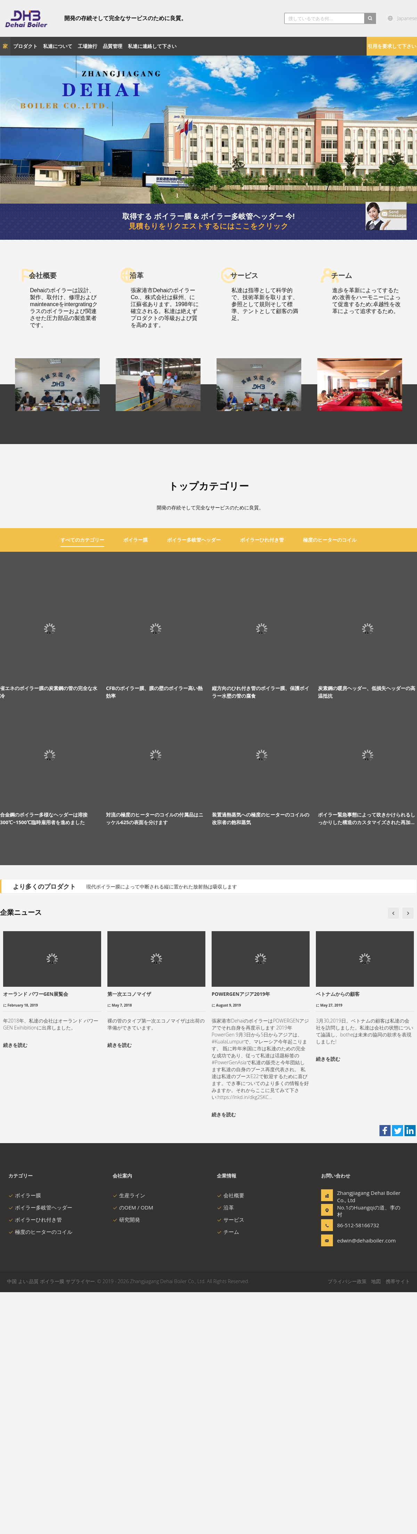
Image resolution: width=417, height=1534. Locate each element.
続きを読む (15, 1286)
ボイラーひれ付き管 (35, 1461)
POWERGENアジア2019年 (241, 1235)
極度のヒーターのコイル (40, 1473)
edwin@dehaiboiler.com (359, 1482)
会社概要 (230, 1437)
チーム (228, 1473)
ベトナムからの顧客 (338, 1235)
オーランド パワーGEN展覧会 (35, 1235)
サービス (230, 1461)
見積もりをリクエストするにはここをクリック (208, 226)
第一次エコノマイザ (129, 1235)
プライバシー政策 (347, 1523)
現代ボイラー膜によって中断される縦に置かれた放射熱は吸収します (161, 1128)
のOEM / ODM (133, 1449)
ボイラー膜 (24, 1437)
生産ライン (129, 1437)
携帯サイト (398, 1523)
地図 (376, 1523)
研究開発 (126, 1461)
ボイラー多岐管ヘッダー (40, 1449)
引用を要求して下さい (392, 46)
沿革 (225, 1449)
